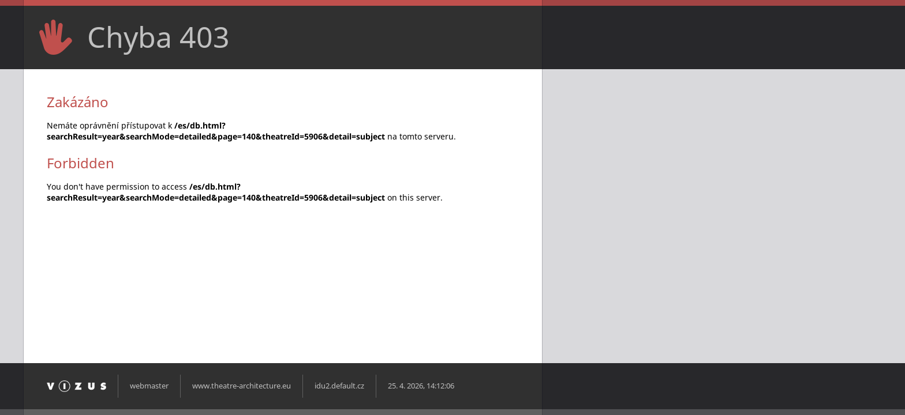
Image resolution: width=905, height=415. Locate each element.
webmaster (149, 386)
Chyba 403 (158, 36)
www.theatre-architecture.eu (241, 386)
